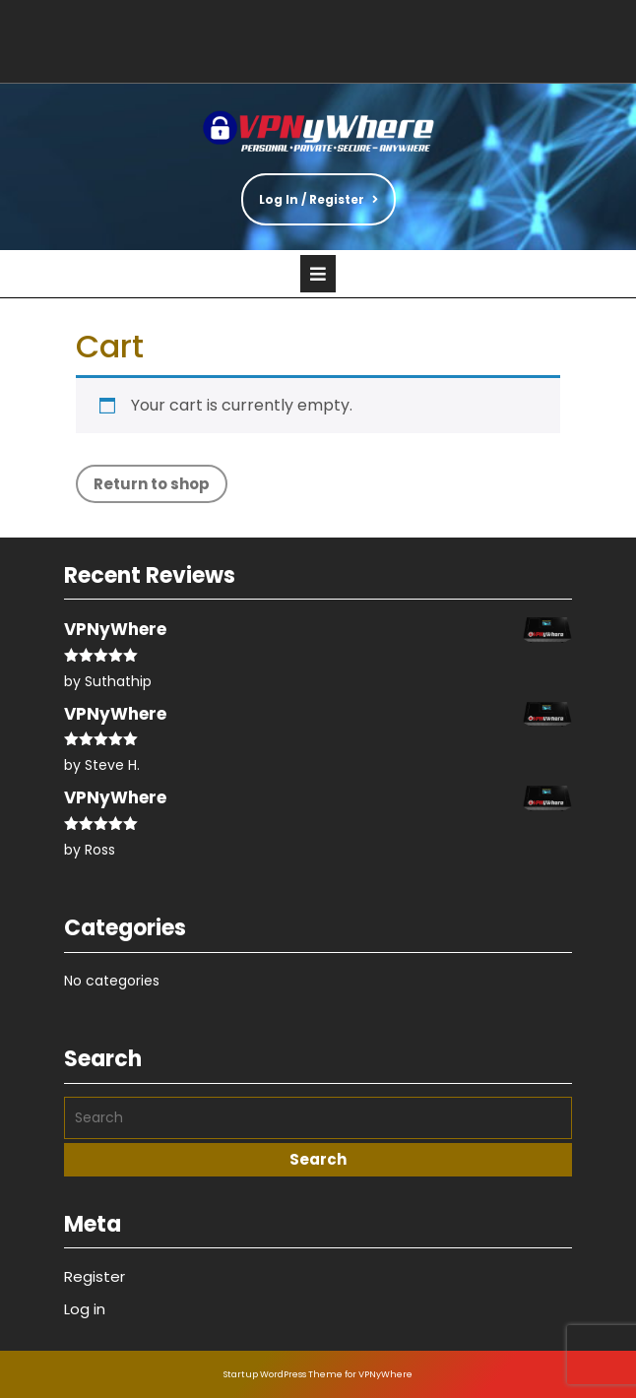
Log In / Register (309, 190)
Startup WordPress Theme (283, 1374)
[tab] (318, 273)
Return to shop (152, 484)
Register (94, 1276)
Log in (84, 1309)
